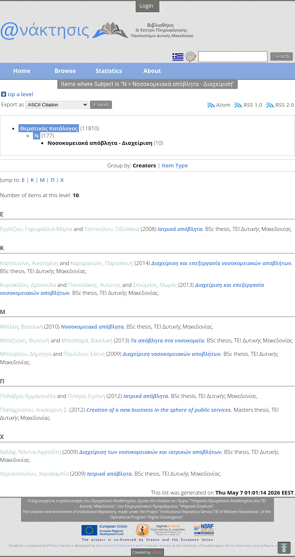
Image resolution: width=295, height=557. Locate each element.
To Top (284, 547)
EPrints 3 (54, 545)
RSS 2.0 (284, 104)
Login (146, 5)
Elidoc (157, 552)
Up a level (20, 94)
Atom (223, 104)
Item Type (175, 165)
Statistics (108, 71)
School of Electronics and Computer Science (136, 545)
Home (21, 71)
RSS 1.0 (253, 104)
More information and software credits (255, 545)
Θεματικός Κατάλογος (49, 128)
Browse (65, 71)
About (152, 71)
